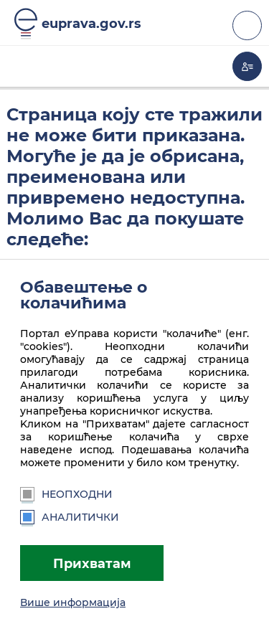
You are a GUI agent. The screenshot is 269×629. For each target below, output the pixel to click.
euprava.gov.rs (91, 23)
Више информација (73, 602)
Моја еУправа (247, 66)
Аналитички (69, 517)
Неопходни (66, 494)
